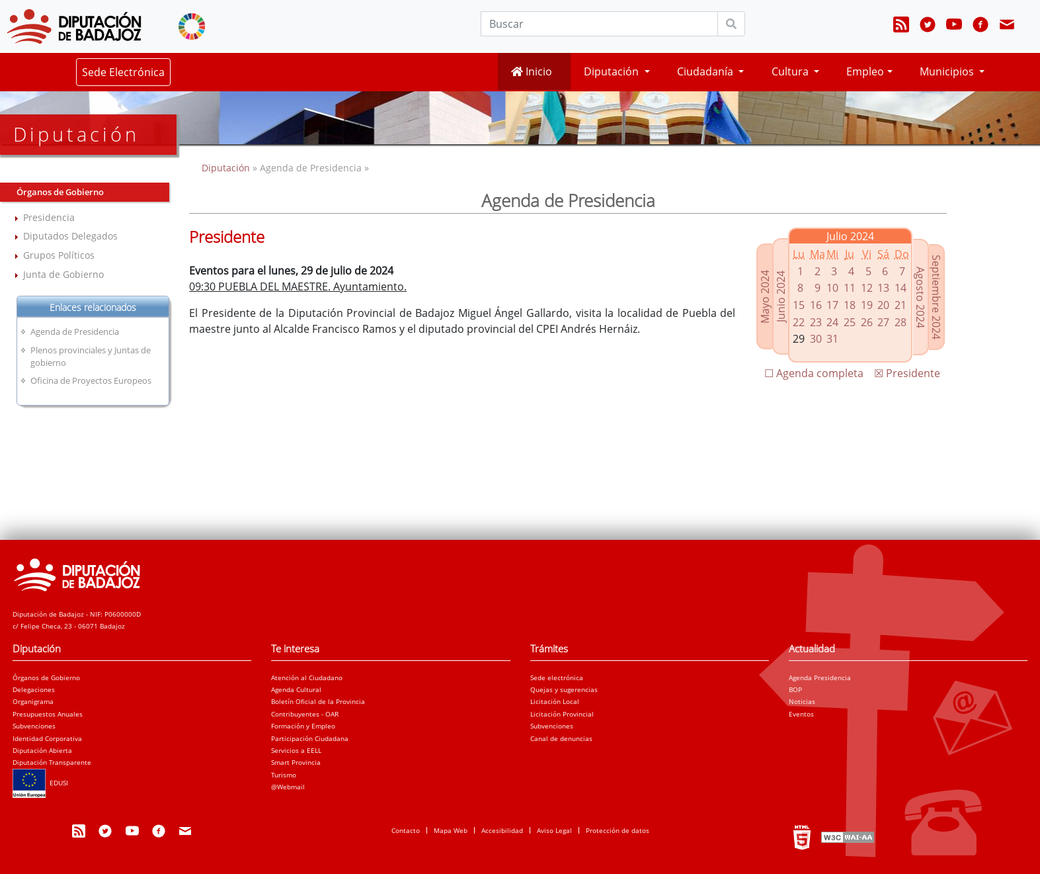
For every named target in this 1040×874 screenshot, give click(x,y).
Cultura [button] (791, 71)
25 (850, 322)
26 (867, 322)
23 (816, 322)
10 (832, 288)
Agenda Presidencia (820, 677)
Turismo (283, 774)
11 (850, 288)
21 (900, 305)
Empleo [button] (865, 71)
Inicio (531, 71)
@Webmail (288, 786)
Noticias (802, 701)
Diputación (227, 167)
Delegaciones (34, 689)
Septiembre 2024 (936, 297)
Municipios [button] (948, 71)
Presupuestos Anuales (48, 714)
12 (867, 288)
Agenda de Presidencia (74, 331)
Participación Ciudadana (309, 738)
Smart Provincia (296, 762)
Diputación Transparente (52, 762)
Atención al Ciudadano (306, 677)
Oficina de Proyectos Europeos (90, 380)
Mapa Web (450, 830)
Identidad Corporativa (47, 738)
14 (900, 288)
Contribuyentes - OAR (305, 714)
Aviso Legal (554, 830)
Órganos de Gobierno (46, 677)
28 (900, 322)
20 (883, 305)
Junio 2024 (781, 296)
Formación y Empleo (303, 725)
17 (832, 305)
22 (799, 322)
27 (883, 322)
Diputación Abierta (42, 750)
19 (867, 305)
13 (883, 288)
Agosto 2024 (920, 297)
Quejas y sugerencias (564, 689)
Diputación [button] (612, 71)
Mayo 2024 (765, 297)
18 (850, 305)
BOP (795, 689)
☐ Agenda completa (813, 373)
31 (832, 338)
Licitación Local (554, 701)
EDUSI (40, 782)
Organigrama (33, 701)
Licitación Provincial (562, 714)
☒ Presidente (907, 373)
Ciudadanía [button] (706, 71)
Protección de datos (617, 830)
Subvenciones (34, 725)
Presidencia (49, 217)
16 (816, 305)
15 (799, 305)
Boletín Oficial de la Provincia (318, 701)
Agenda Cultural (296, 689)
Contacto (405, 830)
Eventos (801, 714)
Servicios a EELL (296, 750)
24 (832, 322)
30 (816, 338)
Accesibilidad (502, 830)
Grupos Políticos (59, 255)
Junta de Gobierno (63, 274)
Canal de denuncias (561, 738)
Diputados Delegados (70, 236)
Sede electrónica (556, 677)
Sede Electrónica (123, 72)
